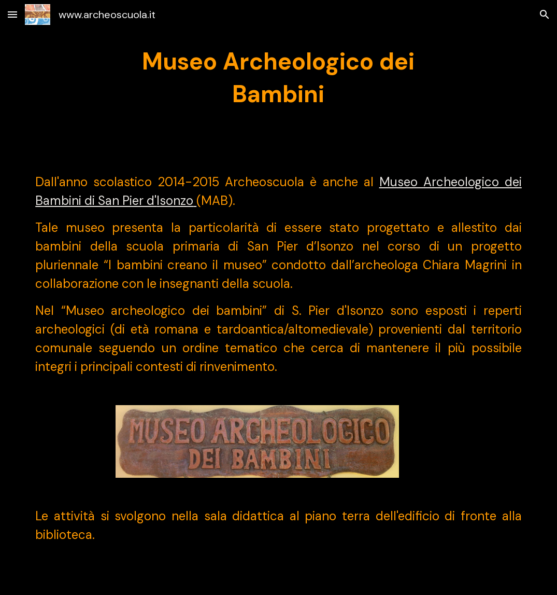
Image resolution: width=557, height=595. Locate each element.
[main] (278, 78)
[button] (12, 14)
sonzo (176, 200)
